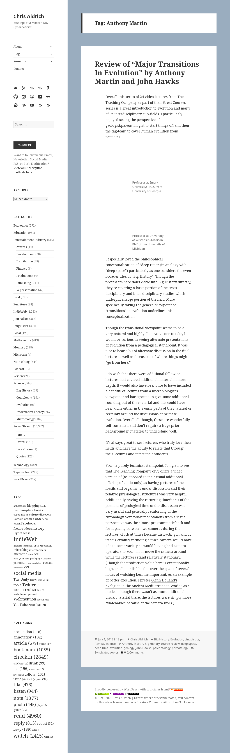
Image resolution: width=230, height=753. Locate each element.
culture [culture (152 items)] (34, 514)
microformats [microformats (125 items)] (37, 550)
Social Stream (22, 426)
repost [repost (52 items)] (45, 723)
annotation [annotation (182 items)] (27, 637)
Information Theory (30, 412)
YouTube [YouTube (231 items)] (20, 604)
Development (25, 254)
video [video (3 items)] (36, 730)
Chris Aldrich (28, 16)
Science (18, 383)
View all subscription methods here (27, 170)
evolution (116, 648)
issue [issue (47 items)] (20, 679)
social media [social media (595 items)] (27, 573)
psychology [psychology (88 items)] (37, 563)
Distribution (24, 261)
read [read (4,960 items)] (27, 715)
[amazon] (121, 652)
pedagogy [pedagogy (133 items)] (36, 558)
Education (20, 233)
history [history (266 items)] (38, 528)
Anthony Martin (132, 644)
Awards (21, 247)
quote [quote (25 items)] (20, 710)
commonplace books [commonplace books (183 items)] (28, 510)
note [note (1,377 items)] (25, 698)
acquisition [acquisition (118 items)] (27, 631)
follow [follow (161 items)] (35, 674)
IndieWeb (20, 311)
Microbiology (25, 419)
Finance (21, 268)
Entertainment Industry (29, 240)
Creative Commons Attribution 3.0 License (165, 702)
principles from (164, 689)
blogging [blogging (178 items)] (33, 506)
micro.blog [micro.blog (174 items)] (20, 550)
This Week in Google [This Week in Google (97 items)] (40, 579)
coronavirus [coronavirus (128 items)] (20, 514)
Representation (26, 290)
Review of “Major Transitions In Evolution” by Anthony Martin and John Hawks (147, 72)
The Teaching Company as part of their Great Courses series (145, 102)
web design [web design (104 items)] (38, 590)
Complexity (24, 398)
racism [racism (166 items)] (47, 563)
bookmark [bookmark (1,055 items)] (31, 650)
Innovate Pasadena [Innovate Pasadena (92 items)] (22, 545)
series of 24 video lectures (146, 96)
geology (129, 648)
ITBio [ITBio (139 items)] (36, 545)
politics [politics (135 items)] (18, 562)
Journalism (21, 319)
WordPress (21, 479)
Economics (20, 225)
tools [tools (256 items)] (17, 585)
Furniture (20, 304)
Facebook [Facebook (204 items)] (28, 523)
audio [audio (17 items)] (45, 643)
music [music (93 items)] (30, 554)
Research (19, 61)
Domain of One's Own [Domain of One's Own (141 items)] (27, 519)
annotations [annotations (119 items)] (19, 505)
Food (16, 297)
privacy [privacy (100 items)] (27, 563)
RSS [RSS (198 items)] (26, 567)
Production (24, 276)
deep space (188, 644)
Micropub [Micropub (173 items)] (20, 554)
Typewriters (22, 472)
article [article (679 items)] (25, 643)
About (17, 47)
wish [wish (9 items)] (48, 736)
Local (17, 333)
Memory (19, 347)
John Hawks (143, 648)
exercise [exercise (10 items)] (36, 669)
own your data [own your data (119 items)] (21, 558)
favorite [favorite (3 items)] (18, 675)
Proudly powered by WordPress (117, 689)
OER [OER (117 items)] (36, 554)
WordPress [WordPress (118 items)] (43, 599)
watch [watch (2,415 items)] (28, 735)
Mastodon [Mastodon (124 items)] (46, 545)
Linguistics (20, 326)
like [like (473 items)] (22, 684)
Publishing (23, 283)
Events (21, 442)
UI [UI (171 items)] (38, 585)
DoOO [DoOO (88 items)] (45, 519)
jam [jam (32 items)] (41, 679)
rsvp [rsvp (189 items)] (22, 729)
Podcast (18, 369)
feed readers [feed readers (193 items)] (22, 528)
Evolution (22, 405)
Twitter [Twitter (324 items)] (29, 584)
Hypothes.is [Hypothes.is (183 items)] (21, 533)
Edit (19, 435)
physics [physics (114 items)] (47, 558)
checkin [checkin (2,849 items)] (31, 656)
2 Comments (135, 652)
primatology (180, 648)
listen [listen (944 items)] (25, 691)
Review (18, 376)
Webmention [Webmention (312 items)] (24, 599)
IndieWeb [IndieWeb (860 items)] (25, 539)
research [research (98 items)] (18, 567)
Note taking (21, 362)
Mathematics (22, 340)
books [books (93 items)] (43, 506)
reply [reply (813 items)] (24, 723)
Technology (21, 465)
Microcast (20, 355)
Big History (24, 390)
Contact (18, 69)
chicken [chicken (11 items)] (20, 663)
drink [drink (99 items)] (37, 663)
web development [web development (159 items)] (25, 594)
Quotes (21, 456)
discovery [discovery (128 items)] (45, 514)
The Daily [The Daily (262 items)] (21, 579)
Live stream (24, 449)
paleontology (161, 648)
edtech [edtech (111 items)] (16, 523)
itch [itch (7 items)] (32, 679)
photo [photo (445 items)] (24, 704)
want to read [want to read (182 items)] (22, 590)
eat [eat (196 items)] (21, 668)
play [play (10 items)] (42, 705)
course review (170, 644)
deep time (101, 648)
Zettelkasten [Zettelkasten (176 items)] (37, 605)
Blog (16, 54)
